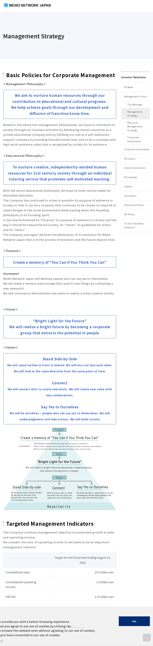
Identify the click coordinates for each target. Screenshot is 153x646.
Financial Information (136, 149)
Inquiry (128, 186)
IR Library (129, 158)
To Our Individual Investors (134, 225)
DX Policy (129, 214)
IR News (128, 87)
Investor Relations (133, 77)
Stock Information (134, 167)
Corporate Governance (134, 139)
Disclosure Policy (134, 205)
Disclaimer (130, 195)
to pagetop (147, 639)
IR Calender (130, 177)
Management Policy (135, 96)
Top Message (134, 104)
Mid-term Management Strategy (134, 126)
